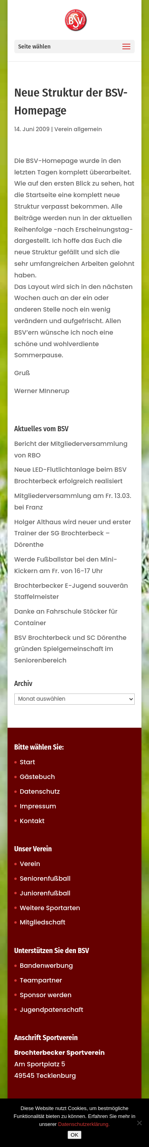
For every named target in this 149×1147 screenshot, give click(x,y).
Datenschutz (40, 791)
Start (27, 762)
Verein (30, 863)
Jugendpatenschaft (51, 1009)
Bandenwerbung (46, 965)
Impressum (38, 806)
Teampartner (41, 980)
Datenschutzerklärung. (84, 1124)
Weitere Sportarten (50, 908)
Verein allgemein (78, 129)
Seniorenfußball (45, 878)
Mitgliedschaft (43, 922)
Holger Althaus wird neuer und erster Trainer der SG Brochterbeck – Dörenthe (72, 533)
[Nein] (139, 1123)
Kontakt (32, 820)
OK (74, 1135)
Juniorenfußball (45, 893)
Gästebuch (37, 776)
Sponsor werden (46, 995)
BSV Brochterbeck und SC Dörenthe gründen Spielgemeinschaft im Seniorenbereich (70, 649)
